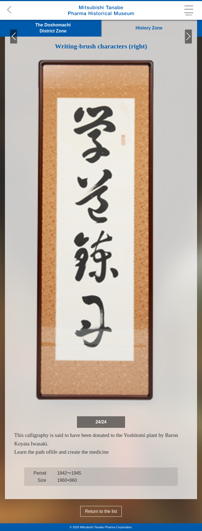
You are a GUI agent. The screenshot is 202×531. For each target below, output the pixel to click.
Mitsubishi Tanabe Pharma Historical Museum (101, 10)
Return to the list (101, 511)
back (7, 9)
